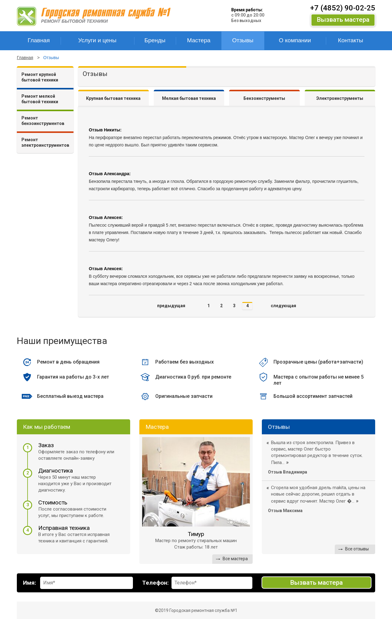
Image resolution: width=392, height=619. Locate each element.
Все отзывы (357, 548)
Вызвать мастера (343, 19)
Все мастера (235, 558)
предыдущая (171, 305)
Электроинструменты (339, 98)
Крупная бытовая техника (113, 98)
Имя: (29, 582)
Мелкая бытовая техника (189, 98)
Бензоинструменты (264, 98)
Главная (25, 57)
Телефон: (155, 582)
